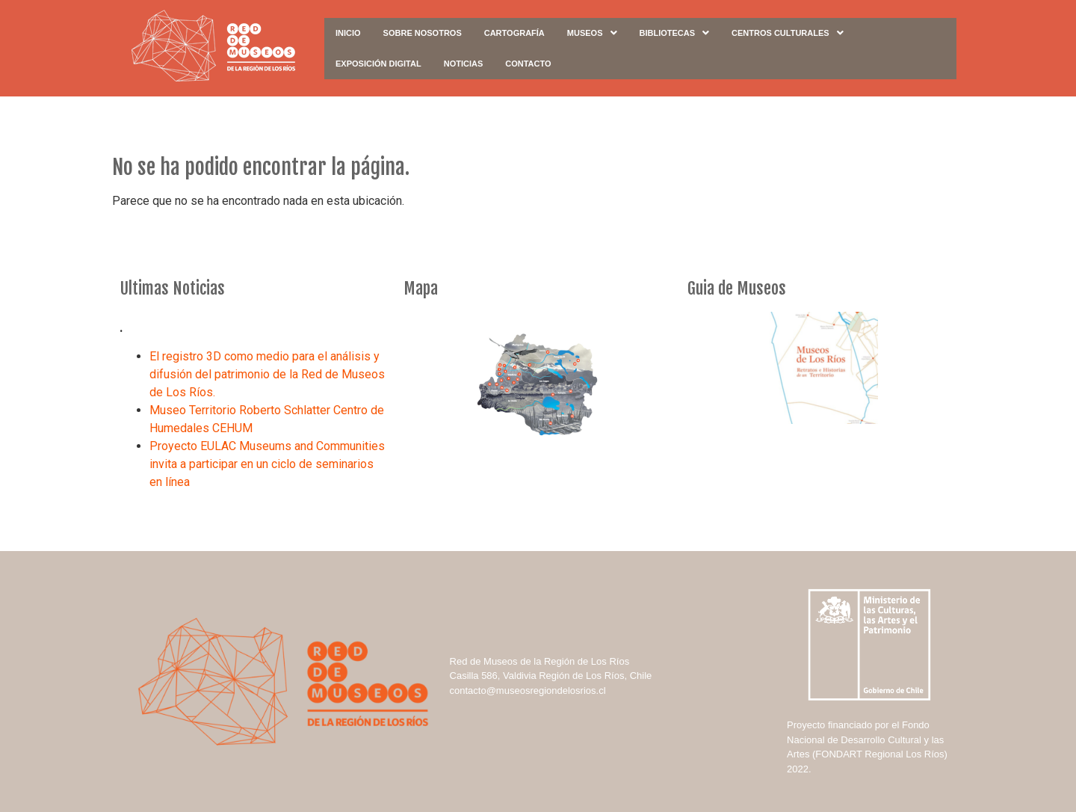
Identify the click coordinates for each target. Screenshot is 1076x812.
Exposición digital (378, 63)
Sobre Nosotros (422, 32)
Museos (592, 33)
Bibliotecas (675, 33)
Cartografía (514, 32)
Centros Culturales (788, 33)
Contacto (528, 63)
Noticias (463, 63)
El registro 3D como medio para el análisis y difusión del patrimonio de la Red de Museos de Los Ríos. (267, 374)
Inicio (348, 32)
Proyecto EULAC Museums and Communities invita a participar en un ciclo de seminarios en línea (267, 464)
